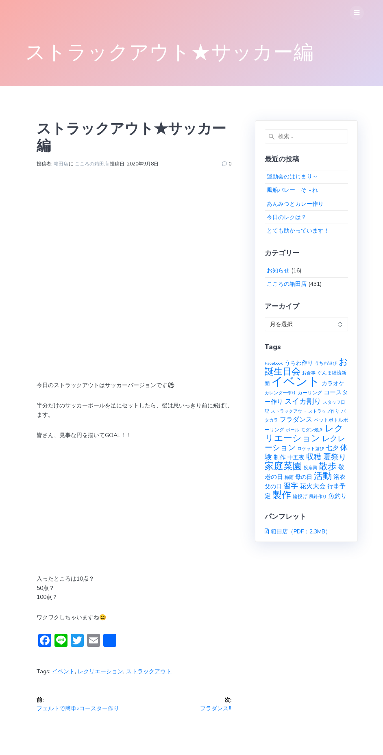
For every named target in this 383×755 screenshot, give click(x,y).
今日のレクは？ (287, 217)
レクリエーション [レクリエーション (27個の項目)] (304, 433)
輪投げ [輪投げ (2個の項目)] (300, 496)
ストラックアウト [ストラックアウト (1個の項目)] (289, 411)
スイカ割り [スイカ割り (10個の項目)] (303, 401)
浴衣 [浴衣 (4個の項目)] (339, 477)
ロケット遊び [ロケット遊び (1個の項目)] (310, 449)
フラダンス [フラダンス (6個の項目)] (296, 419)
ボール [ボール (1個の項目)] (292, 430)
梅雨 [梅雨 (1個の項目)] (289, 477)
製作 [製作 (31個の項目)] (281, 495)
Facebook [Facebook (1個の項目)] (274, 363)
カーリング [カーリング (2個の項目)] (310, 392)
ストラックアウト (149, 671)
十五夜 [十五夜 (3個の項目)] (296, 457)
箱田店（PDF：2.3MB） (301, 531)
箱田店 (61, 164)
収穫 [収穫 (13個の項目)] (314, 457)
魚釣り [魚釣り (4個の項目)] (338, 496)
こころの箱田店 (92, 164)
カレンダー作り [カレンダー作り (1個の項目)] (280, 393)
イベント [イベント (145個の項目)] (295, 381)
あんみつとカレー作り (295, 204)
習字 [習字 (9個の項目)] (290, 486)
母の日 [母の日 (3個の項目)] (303, 477)
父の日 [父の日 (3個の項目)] (273, 486)
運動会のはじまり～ (292, 177)
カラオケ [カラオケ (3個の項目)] (333, 383)
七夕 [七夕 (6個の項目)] (332, 448)
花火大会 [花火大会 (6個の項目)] (313, 486)
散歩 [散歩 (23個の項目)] (328, 466)
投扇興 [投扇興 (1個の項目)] (310, 468)
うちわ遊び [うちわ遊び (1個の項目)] (326, 363)
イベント (63, 671)
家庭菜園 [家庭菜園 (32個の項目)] (283, 466)
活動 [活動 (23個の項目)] (323, 476)
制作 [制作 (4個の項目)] (280, 457)
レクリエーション (100, 671)
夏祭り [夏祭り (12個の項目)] (334, 457)
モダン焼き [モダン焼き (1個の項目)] (312, 430)
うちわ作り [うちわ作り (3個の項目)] (299, 363)
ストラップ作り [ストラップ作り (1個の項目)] (323, 411)
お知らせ (278, 270)
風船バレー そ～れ (292, 190)
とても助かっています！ (298, 231)
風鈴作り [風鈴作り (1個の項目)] (318, 497)
